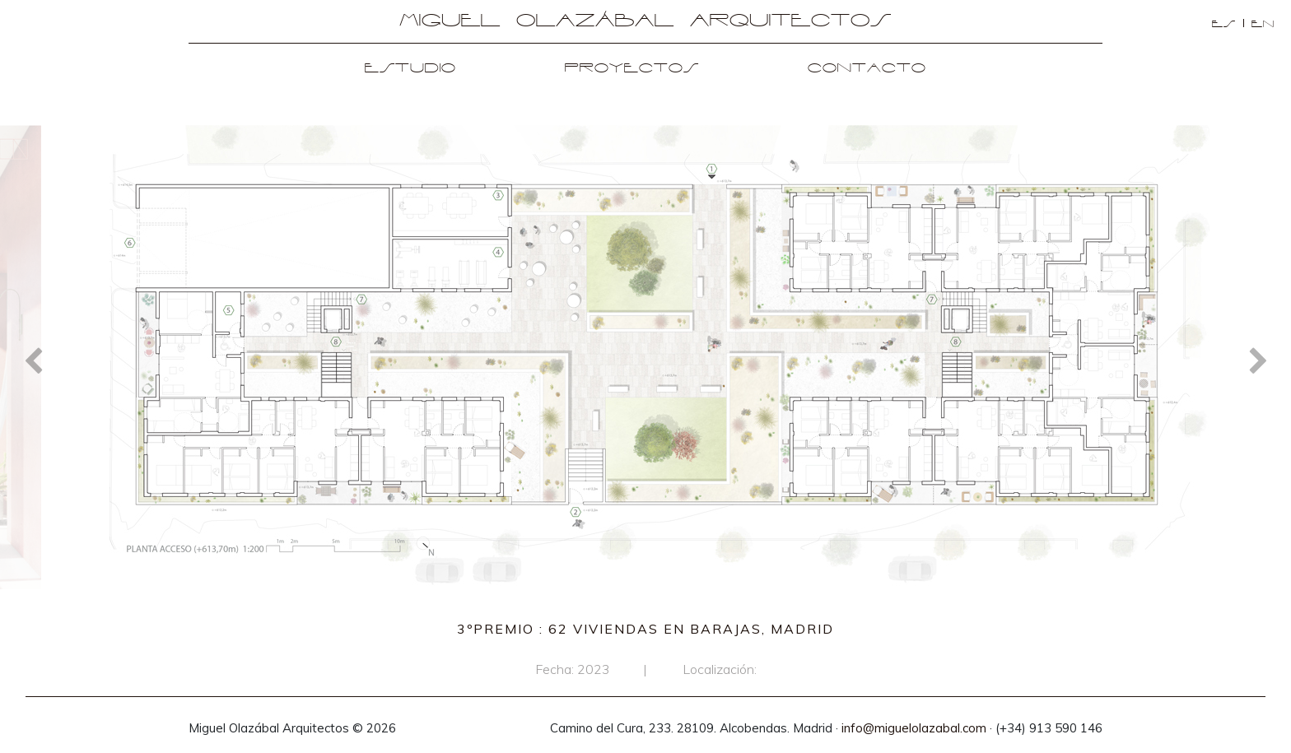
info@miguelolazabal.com (913, 728)
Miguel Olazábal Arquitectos (645, 21)
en (1263, 24)
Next (1258, 359)
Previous (33, 359)
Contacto (867, 69)
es (1224, 24)
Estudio (410, 69)
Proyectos (632, 69)
